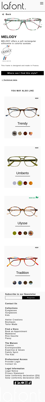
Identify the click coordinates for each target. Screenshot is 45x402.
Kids (7, 315)
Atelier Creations (14, 320)
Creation (9, 345)
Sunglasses (11, 313)
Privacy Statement (14, 373)
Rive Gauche (11, 336)
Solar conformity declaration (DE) (22, 378)
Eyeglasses (11, 310)
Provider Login (12, 362)
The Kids (9, 355)
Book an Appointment (16, 331)
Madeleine (10, 334)
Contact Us (11, 364)
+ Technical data (9, 80)
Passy (8, 338)
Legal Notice (11, 371)
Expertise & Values (15, 350)
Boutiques (10, 322)
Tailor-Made (11, 324)
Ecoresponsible (13, 348)
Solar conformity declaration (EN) (22, 376)
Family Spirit (11, 352)
